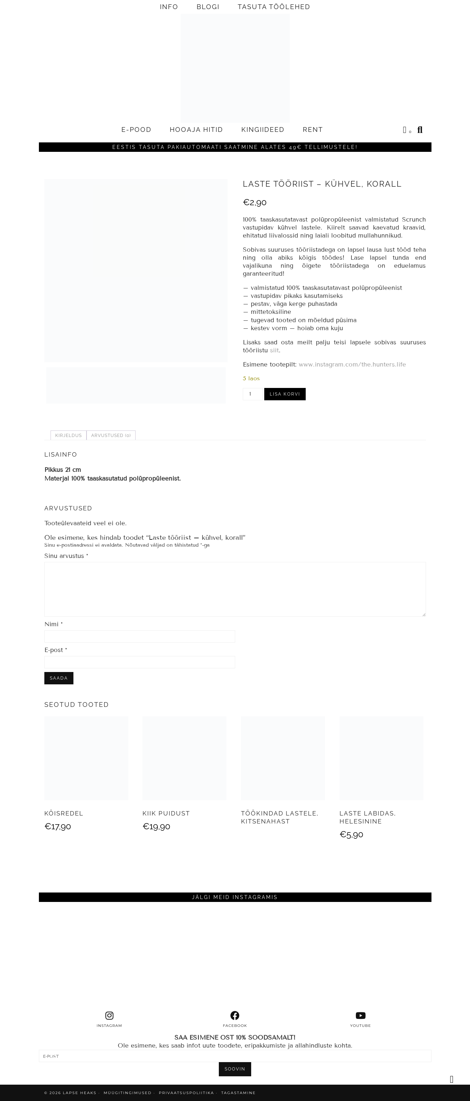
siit (274, 350)
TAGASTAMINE (238, 1092)
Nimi (53, 624)
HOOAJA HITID (196, 129)
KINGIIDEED (263, 129)
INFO (169, 7)
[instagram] (109, 1019)
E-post (55, 650)
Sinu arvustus (66, 556)
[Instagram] (88, 956)
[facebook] (235, 1019)
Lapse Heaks (80, 1092)
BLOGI (208, 7)
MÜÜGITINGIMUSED (128, 1092)
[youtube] (360, 1019)
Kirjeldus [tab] (68, 435)
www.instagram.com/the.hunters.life (352, 364)
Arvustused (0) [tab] (111, 435)
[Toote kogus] (253, 394)
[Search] (420, 130)
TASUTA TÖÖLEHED (274, 7)
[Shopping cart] (408, 131)
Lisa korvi (285, 394)
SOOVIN (235, 1069)
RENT (313, 129)
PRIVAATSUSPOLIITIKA (186, 1092)
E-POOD (136, 129)
